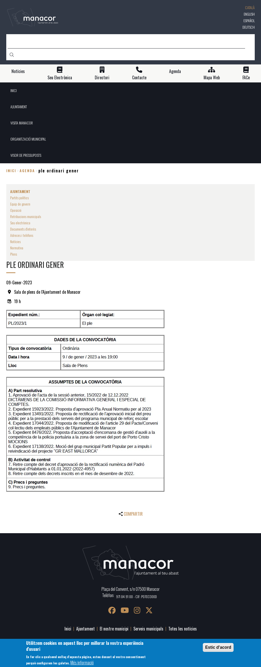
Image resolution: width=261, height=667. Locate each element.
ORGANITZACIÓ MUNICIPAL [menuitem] (28, 139)
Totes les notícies (182, 629)
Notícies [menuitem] (15, 241)
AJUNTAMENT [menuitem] (18, 106)
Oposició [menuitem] (15, 210)
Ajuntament (85, 629)
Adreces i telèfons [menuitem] (21, 235)
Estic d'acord (218, 647)
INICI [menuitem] (13, 90)
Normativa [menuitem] (16, 247)
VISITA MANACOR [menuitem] (21, 122)
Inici (11, 170)
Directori (102, 77)
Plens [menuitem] (13, 254)
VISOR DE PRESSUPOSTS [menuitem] (25, 155)
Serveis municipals (148, 629)
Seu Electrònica (60, 77)
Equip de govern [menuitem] (20, 204)
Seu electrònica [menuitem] (20, 222)
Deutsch (248, 27)
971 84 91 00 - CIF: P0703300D (136, 596)
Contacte (139, 77)
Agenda (175, 71)
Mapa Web (212, 77)
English (249, 14)
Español (249, 20)
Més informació (82, 662)
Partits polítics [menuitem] (19, 197)
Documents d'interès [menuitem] (23, 229)
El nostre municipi (114, 629)
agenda (27, 170)
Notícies (18, 71)
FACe (246, 77)
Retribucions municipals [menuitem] (25, 216)
